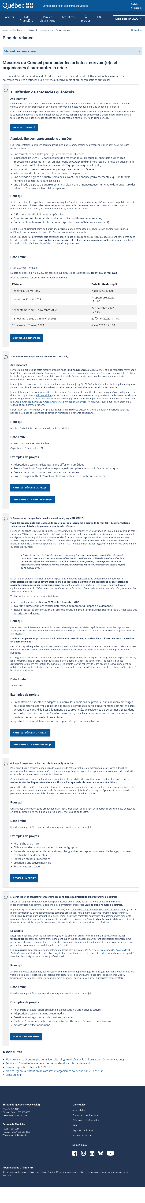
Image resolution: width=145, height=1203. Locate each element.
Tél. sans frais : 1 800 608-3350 (16, 1112)
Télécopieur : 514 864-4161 (15, 1135)
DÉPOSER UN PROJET (24, 878)
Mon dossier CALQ (128, 19)
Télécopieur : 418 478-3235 (15, 1115)
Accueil (6, 30)
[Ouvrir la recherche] (109, 19)
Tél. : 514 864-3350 (11, 1128)
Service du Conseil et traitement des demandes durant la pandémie (48, 1063)
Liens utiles (14, 1075)
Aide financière (19, 30)
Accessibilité (79, 1110)
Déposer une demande (26, 339)
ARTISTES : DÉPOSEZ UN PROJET (30, 487)
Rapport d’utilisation (83, 1130)
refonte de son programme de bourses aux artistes (100, 909)
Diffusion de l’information (86, 1120)
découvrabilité (44, 395)
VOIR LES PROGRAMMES (26, 1036)
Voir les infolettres (82, 1135)
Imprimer (136, 30)
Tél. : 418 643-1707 (11, 1109)
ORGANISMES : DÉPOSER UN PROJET (32, 744)
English (134, 4)
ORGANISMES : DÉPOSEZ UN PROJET (32, 499)
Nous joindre (136, 8)
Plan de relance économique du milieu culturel (35, 1059)
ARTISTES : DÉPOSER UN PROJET (30, 732)
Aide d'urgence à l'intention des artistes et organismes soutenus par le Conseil (54, 1071)
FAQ (74, 1125)
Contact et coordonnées (85, 1115)
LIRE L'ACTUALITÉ (24, 128)
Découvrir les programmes (41, 30)
